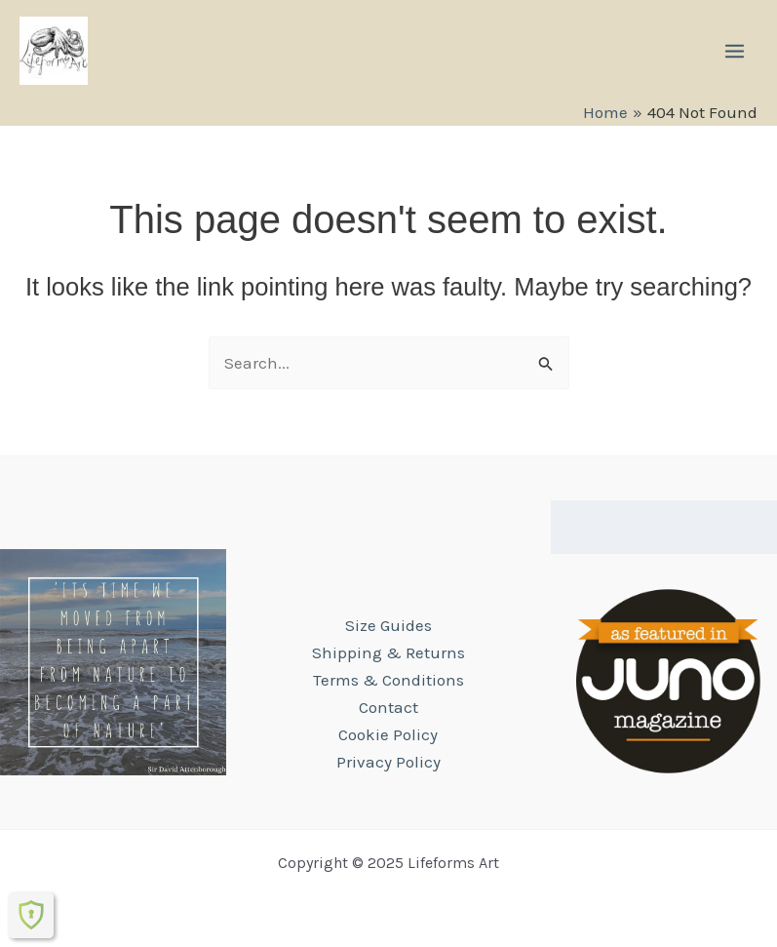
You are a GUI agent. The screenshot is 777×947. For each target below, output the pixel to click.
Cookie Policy (388, 734)
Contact (388, 707)
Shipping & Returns (388, 652)
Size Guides (388, 625)
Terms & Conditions (388, 680)
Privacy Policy (388, 761)
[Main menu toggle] (735, 51)
